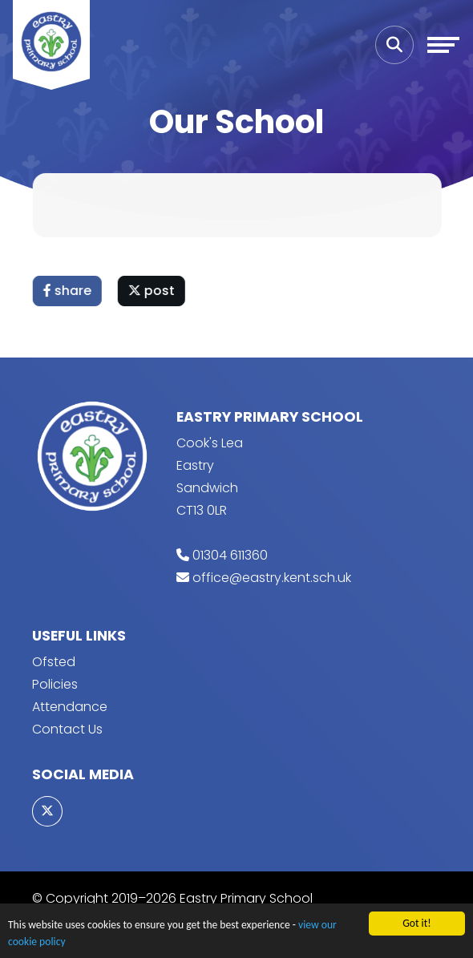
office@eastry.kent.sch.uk (271, 577)
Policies (55, 684)
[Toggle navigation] (443, 45)
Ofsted (53, 662)
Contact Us (67, 729)
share (68, 290)
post (152, 290)
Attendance (69, 706)
